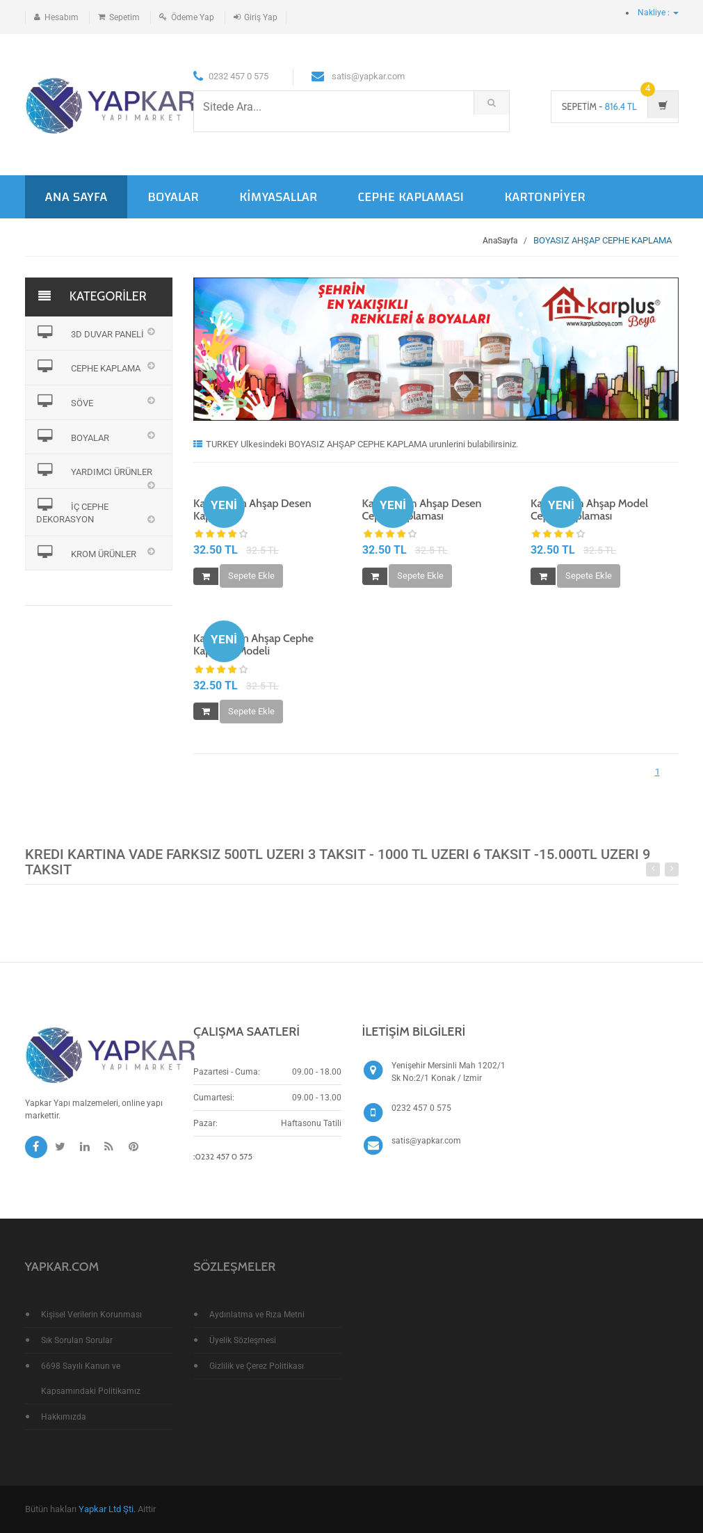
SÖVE (65, 401)
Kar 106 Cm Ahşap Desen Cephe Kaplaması (422, 510)
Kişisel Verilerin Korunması (91, 1314)
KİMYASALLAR (278, 196)
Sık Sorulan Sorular (77, 1340)
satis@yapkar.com (426, 1141)
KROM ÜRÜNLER (86, 552)
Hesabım (62, 17)
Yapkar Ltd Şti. (107, 1509)
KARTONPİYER (544, 196)
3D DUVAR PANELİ (90, 332)
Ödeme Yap (192, 17)
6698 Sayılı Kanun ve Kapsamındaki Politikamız (90, 1378)
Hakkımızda (63, 1417)
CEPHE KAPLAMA (88, 367)
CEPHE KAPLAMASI (410, 196)
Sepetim (124, 17)
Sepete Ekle (251, 577)
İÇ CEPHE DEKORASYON (72, 511)
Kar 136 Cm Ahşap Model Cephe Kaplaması (589, 510)
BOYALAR (173, 196)
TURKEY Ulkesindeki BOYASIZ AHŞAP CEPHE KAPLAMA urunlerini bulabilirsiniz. (355, 444)
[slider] (221, 535)
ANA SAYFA (76, 196)
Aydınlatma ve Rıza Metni (257, 1314)
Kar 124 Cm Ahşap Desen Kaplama (252, 510)
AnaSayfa (500, 241)
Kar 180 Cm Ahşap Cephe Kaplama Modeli (253, 646)
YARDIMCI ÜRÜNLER (94, 470)
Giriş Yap (260, 17)
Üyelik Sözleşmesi (242, 1340)
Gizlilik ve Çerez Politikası (256, 1366)
